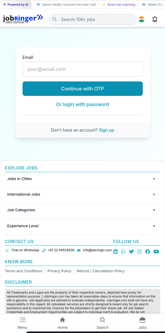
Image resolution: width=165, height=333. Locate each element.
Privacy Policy (59, 271)
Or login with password (82, 104)
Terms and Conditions (23, 271)
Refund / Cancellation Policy (101, 271)
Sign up (106, 130)
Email (28, 57)
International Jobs (23, 194)
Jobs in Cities (19, 178)
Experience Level (22, 226)
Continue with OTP (82, 89)
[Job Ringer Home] (23, 19)
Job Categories (21, 210)
